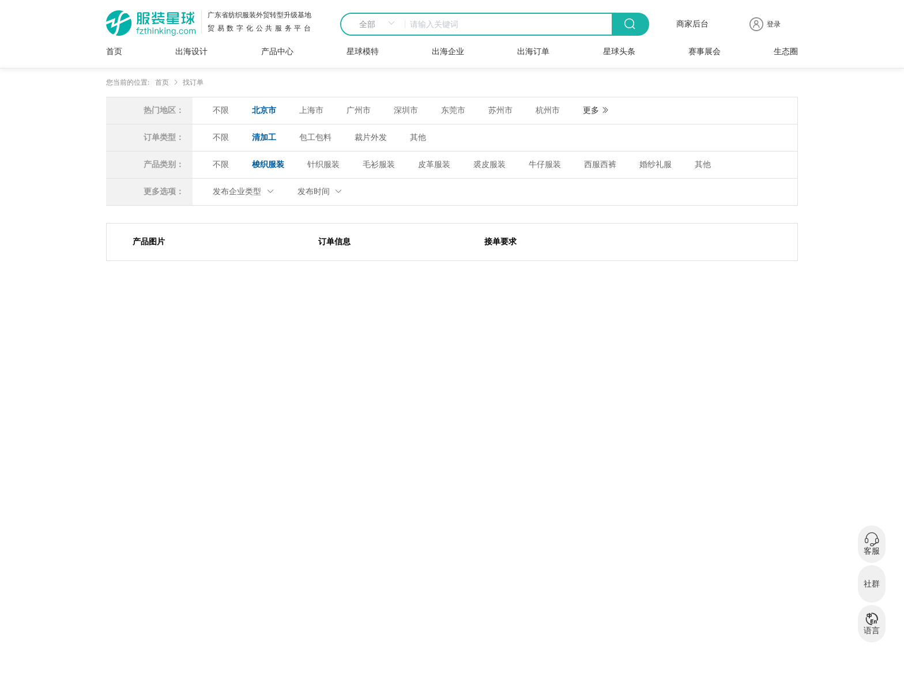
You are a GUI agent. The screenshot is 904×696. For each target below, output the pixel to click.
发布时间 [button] (320, 191)
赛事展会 (704, 51)
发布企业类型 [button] (243, 191)
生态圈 (786, 51)
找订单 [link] (193, 82)
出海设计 (191, 51)
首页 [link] (162, 82)
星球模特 (362, 51)
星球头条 (619, 51)
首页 (114, 51)
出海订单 (533, 51)
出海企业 (448, 51)
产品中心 (277, 51)
